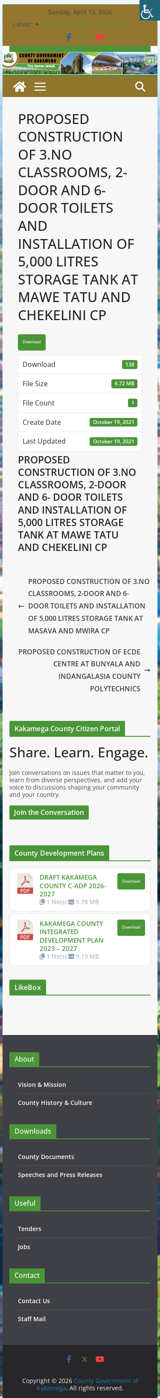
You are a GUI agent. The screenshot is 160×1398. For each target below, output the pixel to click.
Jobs (24, 1247)
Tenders (29, 1229)
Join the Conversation (49, 812)
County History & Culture (55, 1102)
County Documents (46, 1157)
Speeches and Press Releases (60, 1175)
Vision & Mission (42, 1084)
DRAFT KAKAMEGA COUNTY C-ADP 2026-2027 (73, 885)
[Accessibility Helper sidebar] (150, 10)
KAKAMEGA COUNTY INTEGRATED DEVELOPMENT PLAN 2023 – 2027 (72, 936)
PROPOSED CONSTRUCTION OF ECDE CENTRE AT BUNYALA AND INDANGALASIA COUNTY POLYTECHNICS (84, 670)
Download (32, 342)
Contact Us (34, 1301)
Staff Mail (32, 1319)
